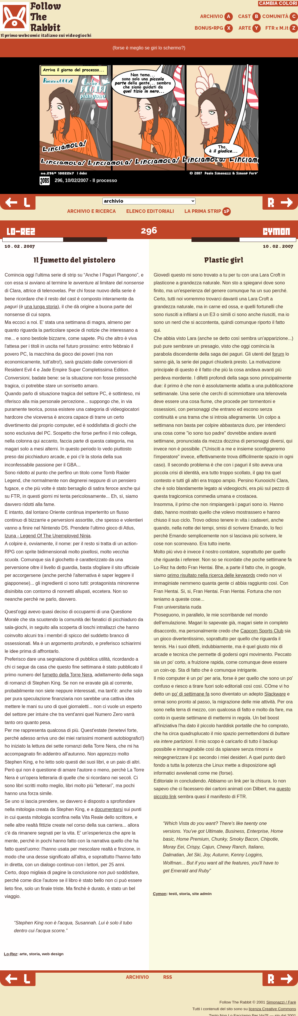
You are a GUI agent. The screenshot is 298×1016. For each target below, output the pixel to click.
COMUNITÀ (280, 17)
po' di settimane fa (190, 693)
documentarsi (109, 809)
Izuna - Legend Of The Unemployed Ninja (48, 535)
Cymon (159, 894)
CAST (249, 17)
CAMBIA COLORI (278, 3)
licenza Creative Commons (272, 1009)
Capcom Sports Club (261, 630)
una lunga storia (41, 306)
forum (278, 354)
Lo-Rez (10, 954)
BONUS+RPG (214, 28)
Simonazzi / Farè (281, 1002)
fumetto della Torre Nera (67, 674)
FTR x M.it (281, 28)
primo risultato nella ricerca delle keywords (211, 575)
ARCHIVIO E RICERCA (91, 211)
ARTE (250, 28)
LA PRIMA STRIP (208, 211)
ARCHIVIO (216, 17)
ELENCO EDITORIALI (150, 211)
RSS (167, 977)
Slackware (275, 693)
